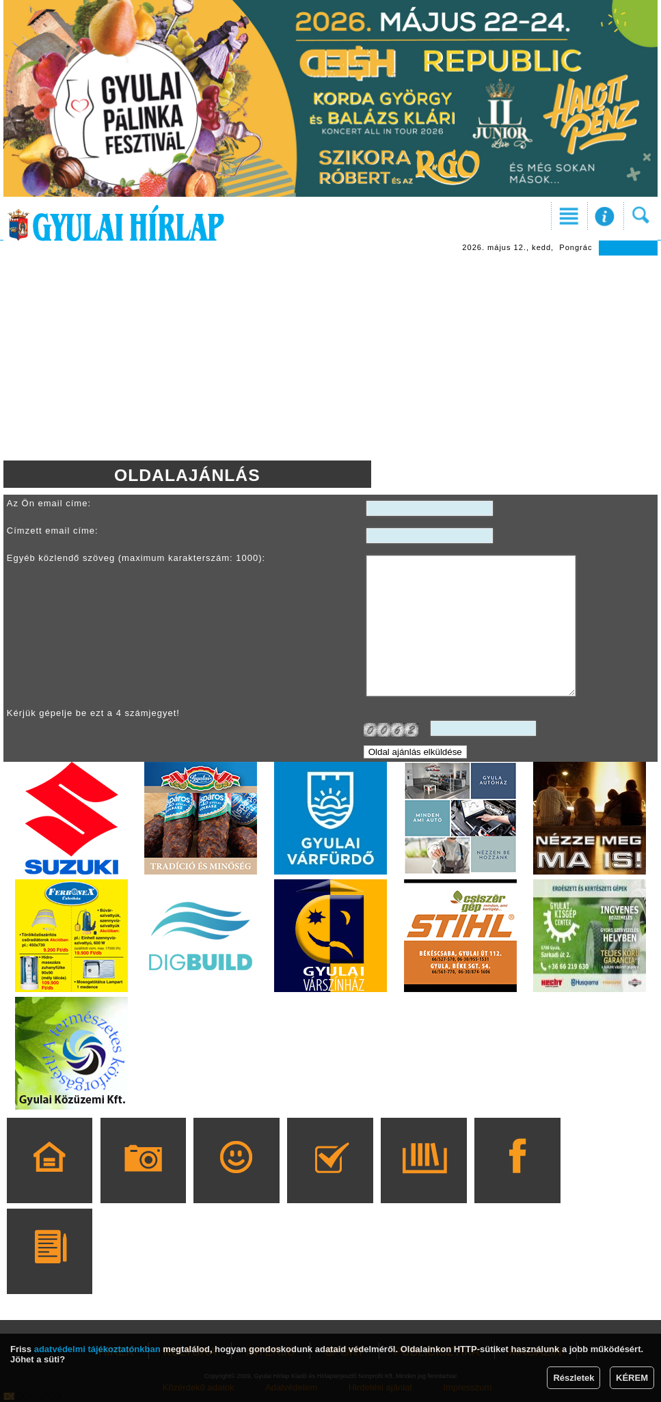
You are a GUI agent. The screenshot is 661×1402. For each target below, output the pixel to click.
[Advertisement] (330, 358)
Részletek (573, 1378)
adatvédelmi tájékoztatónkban (97, 1349)
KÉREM (632, 1378)
